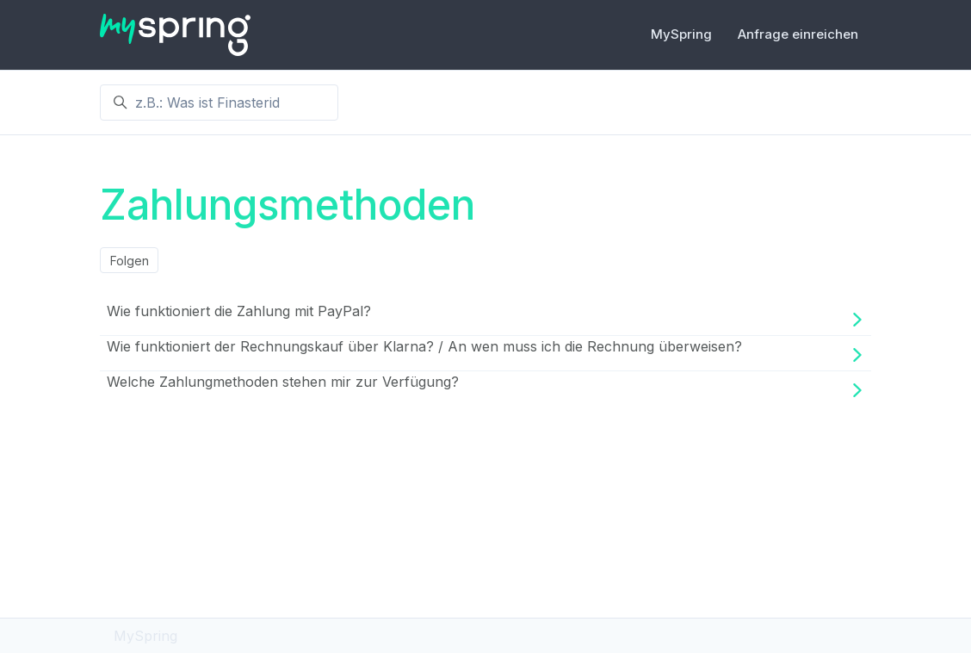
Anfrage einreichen (798, 34)
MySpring (681, 34)
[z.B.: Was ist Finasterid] (219, 102)
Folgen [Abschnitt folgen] (129, 260)
